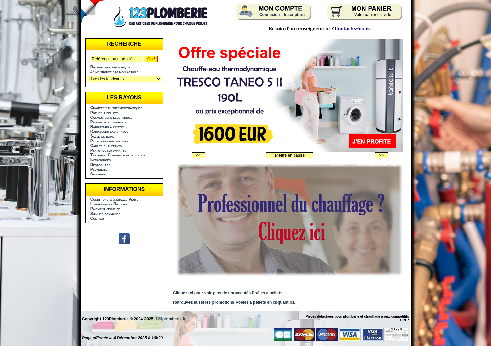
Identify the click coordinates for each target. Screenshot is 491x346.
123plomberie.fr (171, 319)
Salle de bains (102, 136)
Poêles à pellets (104, 112)
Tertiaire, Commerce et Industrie (118, 155)
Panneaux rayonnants (108, 122)
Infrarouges (100, 159)
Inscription (294, 14)
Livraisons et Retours (109, 204)
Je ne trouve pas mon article (114, 71)
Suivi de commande (105, 213)
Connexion (269, 14)
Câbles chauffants (106, 145)
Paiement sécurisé (105, 208)
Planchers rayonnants (109, 141)
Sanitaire (98, 174)
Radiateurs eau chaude (109, 131)
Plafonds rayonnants (108, 150)
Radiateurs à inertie (107, 126)
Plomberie (98, 169)
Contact (97, 218)
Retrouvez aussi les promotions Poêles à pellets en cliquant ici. (234, 302)
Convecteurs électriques (111, 117)
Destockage (100, 164)
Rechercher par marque (110, 67)
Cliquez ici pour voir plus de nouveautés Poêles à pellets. (228, 293)
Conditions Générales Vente (114, 199)
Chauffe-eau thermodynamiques (116, 107)
